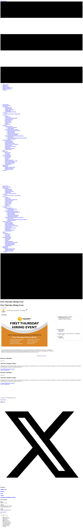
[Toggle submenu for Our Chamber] (8, 188)
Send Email (60, 331)
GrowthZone (44, 355)
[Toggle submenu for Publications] (7, 233)
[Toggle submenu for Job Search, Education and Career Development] (23, 217)
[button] (41, 484)
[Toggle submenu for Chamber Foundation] (11, 140)
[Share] (26, 309)
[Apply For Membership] (4, 370)
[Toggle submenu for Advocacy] (7, 194)
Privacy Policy (3, 399)
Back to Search (3, 307)
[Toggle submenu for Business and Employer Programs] (18, 211)
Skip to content (3, 0)
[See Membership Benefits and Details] (7, 368)
